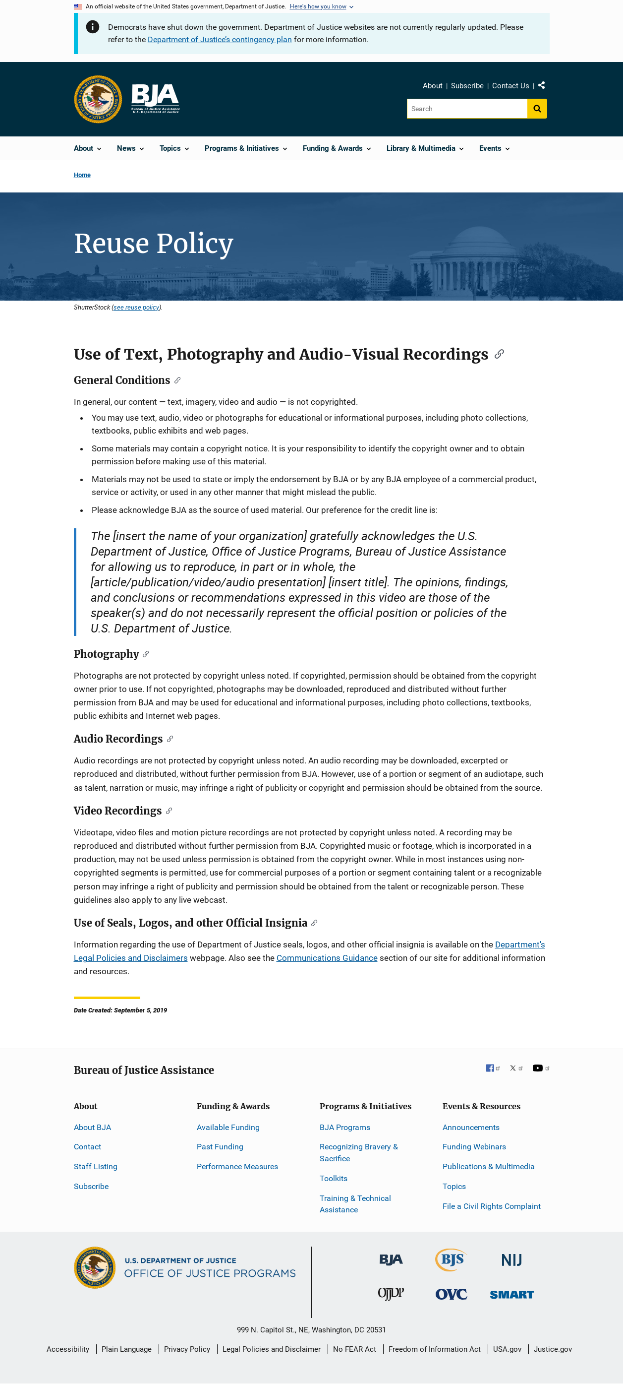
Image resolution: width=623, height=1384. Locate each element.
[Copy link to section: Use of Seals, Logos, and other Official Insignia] (312, 922)
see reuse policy (136, 307)
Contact (87, 1146)
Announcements (471, 1127)
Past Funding (220, 1146)
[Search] (467, 109)
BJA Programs (345, 1127)
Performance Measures (237, 1166)
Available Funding (228, 1127)
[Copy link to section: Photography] (144, 653)
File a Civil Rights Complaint (492, 1206)
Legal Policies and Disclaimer (272, 1349)
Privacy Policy (187, 1349)
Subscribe (467, 85)
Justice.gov (553, 1349)
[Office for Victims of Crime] (451, 1294)
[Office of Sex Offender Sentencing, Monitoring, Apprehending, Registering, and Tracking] (512, 1292)
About (433, 85)
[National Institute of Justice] (512, 1255)
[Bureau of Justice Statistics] (451, 1267)
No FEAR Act (354, 1349)
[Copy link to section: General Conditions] (175, 379)
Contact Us (510, 85)
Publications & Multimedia (489, 1166)
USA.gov (507, 1349)
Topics (454, 1186)
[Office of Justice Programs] (98, 99)
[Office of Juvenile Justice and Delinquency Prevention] (391, 1296)
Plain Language (127, 1349)
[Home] (155, 99)
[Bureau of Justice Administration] (391, 1255)
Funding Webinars (474, 1146)
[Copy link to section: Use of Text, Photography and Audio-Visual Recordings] (496, 353)
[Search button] (537, 109)
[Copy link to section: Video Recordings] (167, 810)
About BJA (92, 1127)
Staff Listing (95, 1166)
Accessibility (68, 1349)
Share (545, 87)
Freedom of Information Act (435, 1349)
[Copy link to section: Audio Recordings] (168, 738)
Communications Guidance (327, 958)
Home (82, 175)
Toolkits (333, 1178)
